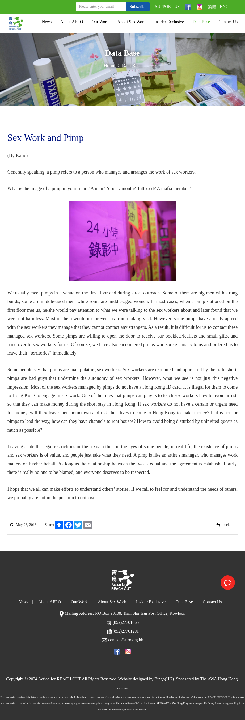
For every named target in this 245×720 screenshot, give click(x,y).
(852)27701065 (126, 622)
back (223, 525)
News (47, 21)
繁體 (212, 6)
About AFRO (71, 21)
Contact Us (228, 21)
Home (109, 66)
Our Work (100, 21)
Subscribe (138, 6)
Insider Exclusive (169, 21)
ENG (224, 6)
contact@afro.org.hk (125, 640)
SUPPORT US (167, 6)
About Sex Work (131, 21)
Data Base (201, 21)
